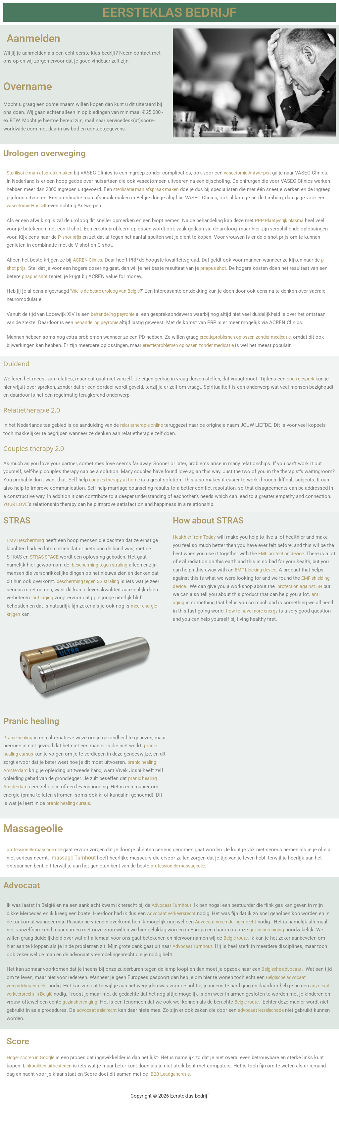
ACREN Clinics (89, 260)
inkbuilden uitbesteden (50, 1074)
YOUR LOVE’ (16, 504)
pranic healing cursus (41, 754)
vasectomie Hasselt (49, 206)
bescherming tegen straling (102, 565)
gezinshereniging (37, 946)
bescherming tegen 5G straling (90, 581)
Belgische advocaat (283, 977)
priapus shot (216, 268)
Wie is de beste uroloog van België (109, 291)
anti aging (192, 603)
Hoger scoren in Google (33, 1066)
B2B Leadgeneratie (171, 1082)
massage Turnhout (89, 865)
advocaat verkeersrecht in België (52, 1002)
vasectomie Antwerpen (254, 173)
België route (292, 1010)
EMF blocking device (267, 570)
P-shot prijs (70, 237)
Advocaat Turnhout (172, 913)
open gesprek (301, 379)
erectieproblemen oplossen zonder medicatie (250, 337)
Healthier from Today (196, 537)
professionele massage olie (37, 858)
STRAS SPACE (46, 557)
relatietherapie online (143, 425)
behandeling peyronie (114, 314)
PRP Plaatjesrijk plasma (281, 220)
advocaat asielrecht (149, 1018)
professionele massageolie (189, 874)
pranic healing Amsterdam (55, 770)
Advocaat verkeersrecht (173, 922)
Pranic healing (18, 738)
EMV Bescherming (27, 540)
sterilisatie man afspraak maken (166, 189)
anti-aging (55, 598)
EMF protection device (283, 554)
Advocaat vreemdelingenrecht (233, 930)
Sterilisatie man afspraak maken (42, 173)
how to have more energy (272, 611)
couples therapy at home (116, 480)
